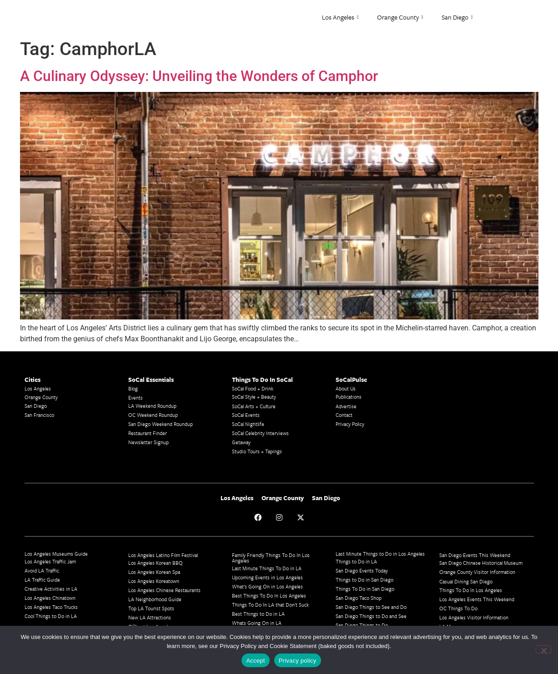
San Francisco (39, 415)
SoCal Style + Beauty (254, 396)
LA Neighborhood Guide (154, 599)
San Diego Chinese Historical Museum (481, 563)
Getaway (241, 442)
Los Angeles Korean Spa (154, 572)
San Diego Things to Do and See (371, 616)
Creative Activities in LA (51, 589)
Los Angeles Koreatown (153, 581)
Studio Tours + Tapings (257, 451)
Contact (344, 415)
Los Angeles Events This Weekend (476, 599)
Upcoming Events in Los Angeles (267, 577)
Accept (255, 660)
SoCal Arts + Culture (254, 406)
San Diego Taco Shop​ (359, 598)
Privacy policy (298, 660)
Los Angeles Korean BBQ (155, 563)
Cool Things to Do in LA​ (51, 616)
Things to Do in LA (356, 561)
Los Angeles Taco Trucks (51, 607)
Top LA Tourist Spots (151, 608)
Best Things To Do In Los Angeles (269, 595)
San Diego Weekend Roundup (160, 424)
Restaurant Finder (147, 433)
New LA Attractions (149, 617)
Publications (349, 396)
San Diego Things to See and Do (371, 607)
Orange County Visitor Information (477, 572)
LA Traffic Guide (42, 579)
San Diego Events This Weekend (474, 555)
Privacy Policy (350, 424)
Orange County (400, 17)
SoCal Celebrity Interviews (260, 433)
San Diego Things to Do (362, 625)
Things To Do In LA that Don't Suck (270, 604)
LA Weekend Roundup (152, 406)
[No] (543, 649)
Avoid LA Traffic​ (42, 570)
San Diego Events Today (362, 570)
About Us (346, 388)
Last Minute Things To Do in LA (267, 568)
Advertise (346, 406)
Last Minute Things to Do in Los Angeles (380, 553)
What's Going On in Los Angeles (267, 586)
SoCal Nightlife (248, 424)
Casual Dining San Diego (466, 581)
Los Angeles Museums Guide (56, 553)
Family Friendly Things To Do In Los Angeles (271, 557)
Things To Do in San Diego (365, 589)
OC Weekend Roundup (153, 415)
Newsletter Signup (148, 442)
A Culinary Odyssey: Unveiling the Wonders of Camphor (199, 76)
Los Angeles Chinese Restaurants (164, 590)
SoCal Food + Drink (252, 388)
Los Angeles (340, 17)
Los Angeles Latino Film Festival (163, 555)
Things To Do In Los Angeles (470, 590)
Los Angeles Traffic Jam (50, 561)
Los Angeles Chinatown (50, 598)
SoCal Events (246, 415)
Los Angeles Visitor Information (473, 617)
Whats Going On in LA (257, 623)
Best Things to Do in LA (258, 614)
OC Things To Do (458, 608)
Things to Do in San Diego (364, 579)
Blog (133, 388)
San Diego (457, 17)
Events (135, 397)
